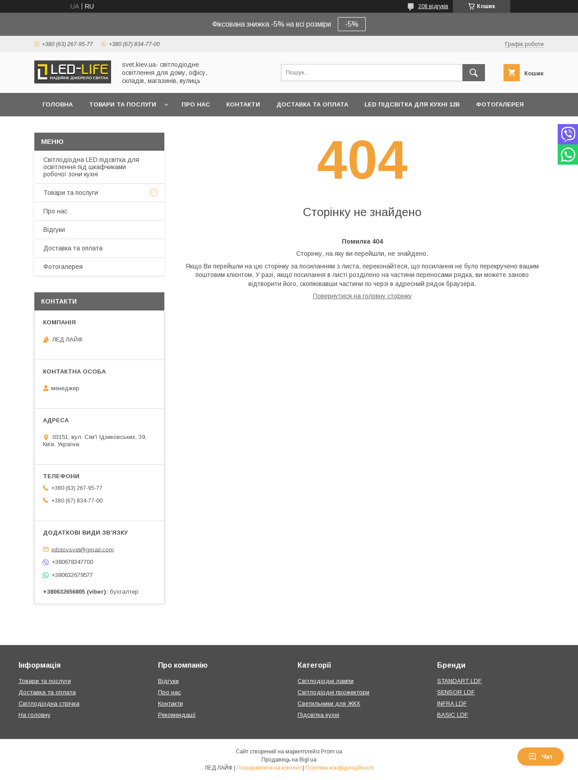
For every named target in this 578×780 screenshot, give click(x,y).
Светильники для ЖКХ (329, 703)
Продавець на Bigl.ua (289, 760)
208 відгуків (433, 6)
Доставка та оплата (312, 104)
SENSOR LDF (456, 692)
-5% (352, 24)
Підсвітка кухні (318, 714)
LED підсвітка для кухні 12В (412, 104)
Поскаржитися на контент (269, 768)
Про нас (196, 104)
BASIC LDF (452, 714)
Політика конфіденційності (339, 768)
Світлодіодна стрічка (49, 703)
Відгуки (54, 229)
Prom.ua (331, 751)
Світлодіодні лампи (326, 681)
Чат (540, 756)
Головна (57, 104)
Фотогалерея (500, 104)
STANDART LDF (459, 681)
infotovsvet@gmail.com (82, 549)
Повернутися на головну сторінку (362, 296)
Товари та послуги (122, 104)
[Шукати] (473, 72)
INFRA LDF (452, 703)
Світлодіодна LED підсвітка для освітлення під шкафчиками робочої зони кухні (91, 167)
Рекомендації (177, 714)
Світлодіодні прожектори (333, 692)
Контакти (243, 104)
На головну (35, 714)
